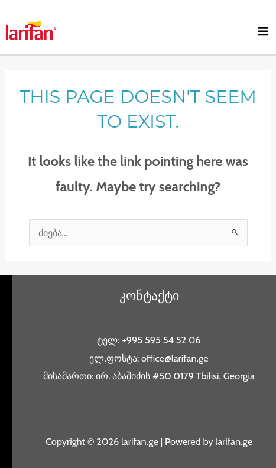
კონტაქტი (149, 295)
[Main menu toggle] (262, 31)
